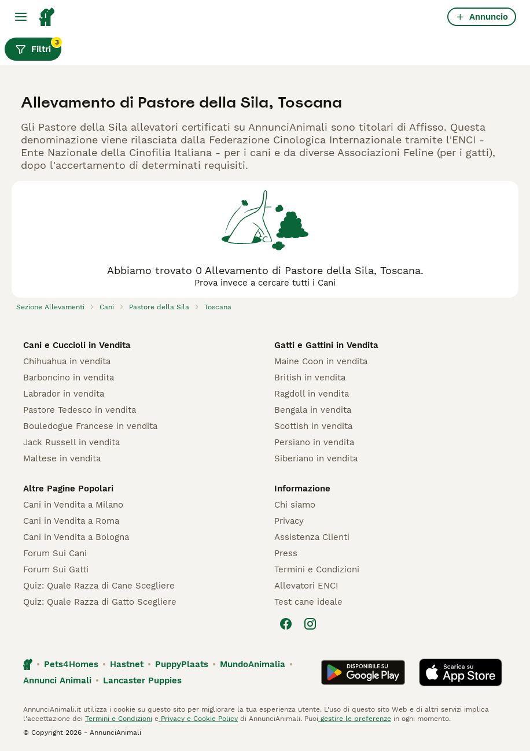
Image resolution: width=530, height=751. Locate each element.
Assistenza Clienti (311, 537)
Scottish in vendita (313, 426)
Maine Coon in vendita (320, 361)
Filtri (38, 46)
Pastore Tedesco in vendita (79, 410)
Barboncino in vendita (68, 377)
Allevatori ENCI (306, 585)
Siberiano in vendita (316, 458)
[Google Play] (363, 672)
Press (285, 553)
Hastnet (126, 664)
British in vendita (309, 377)
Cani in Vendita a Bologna (76, 537)
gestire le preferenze (354, 719)
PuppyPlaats (181, 664)
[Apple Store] (460, 672)
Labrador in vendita (63, 394)
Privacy (289, 521)
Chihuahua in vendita (67, 361)
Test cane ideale (308, 602)
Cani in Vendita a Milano (73, 505)
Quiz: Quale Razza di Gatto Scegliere (99, 602)
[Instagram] (310, 623)
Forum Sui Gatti (56, 569)
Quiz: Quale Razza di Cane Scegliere (99, 585)
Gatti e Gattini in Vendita (326, 345)
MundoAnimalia (252, 664)
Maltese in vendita (62, 458)
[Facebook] (285, 623)
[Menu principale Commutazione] (20, 16)
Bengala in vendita (312, 410)
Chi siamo (294, 505)
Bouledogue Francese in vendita (90, 426)
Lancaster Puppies (142, 680)
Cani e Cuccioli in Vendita (77, 345)
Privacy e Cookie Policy (198, 719)
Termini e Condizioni (316, 569)
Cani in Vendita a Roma (71, 521)
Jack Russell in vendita (71, 442)
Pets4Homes (71, 664)
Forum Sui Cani (55, 553)
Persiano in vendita (314, 442)
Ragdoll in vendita (311, 394)
